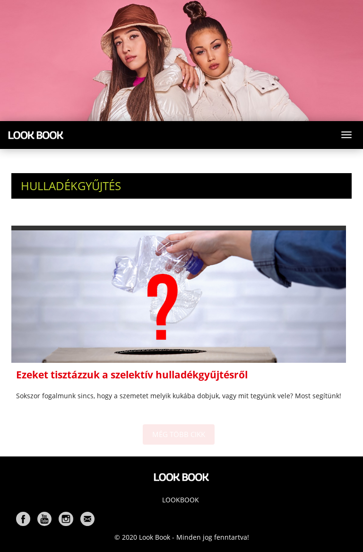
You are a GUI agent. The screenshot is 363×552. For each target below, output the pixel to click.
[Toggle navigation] (346, 134)
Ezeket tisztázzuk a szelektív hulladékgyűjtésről (132, 374)
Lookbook (180, 499)
